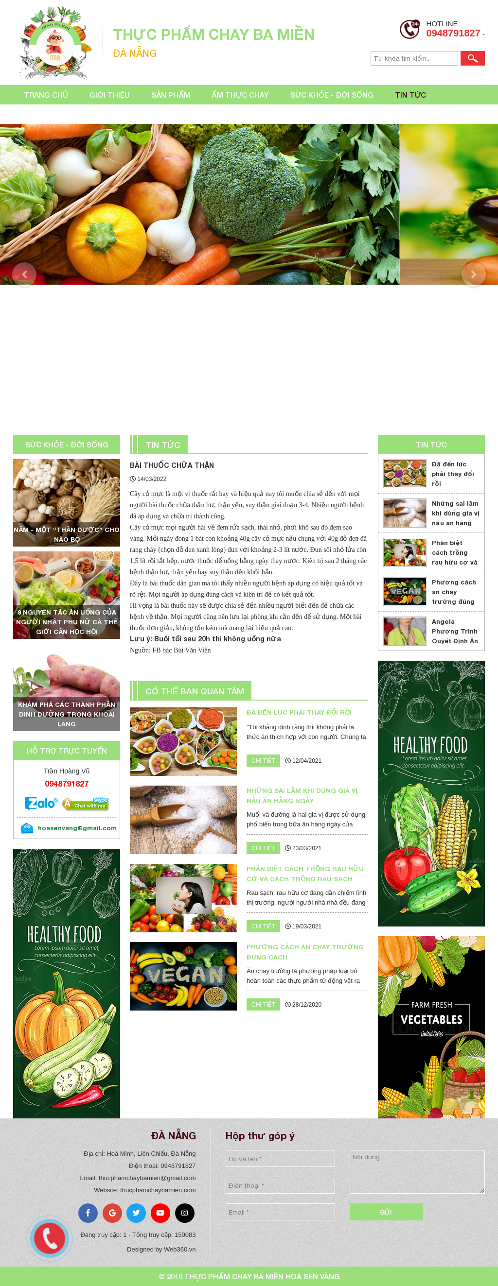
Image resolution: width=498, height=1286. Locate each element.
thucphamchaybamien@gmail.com (147, 1178)
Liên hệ (38, 114)
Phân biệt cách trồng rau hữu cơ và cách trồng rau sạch (455, 562)
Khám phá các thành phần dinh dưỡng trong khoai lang (66, 714)
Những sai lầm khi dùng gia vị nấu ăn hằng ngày (456, 517)
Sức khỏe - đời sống (332, 94)
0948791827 (453, 33)
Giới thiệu (109, 94)
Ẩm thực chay (240, 94)
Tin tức (410, 94)
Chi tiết (263, 760)
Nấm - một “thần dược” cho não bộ (67, 534)
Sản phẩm (170, 94)
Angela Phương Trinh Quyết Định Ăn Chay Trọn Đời (456, 635)
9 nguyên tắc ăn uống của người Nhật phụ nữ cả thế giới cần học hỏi (67, 621)
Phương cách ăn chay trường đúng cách (454, 596)
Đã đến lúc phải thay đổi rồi (453, 473)
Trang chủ (46, 94)
